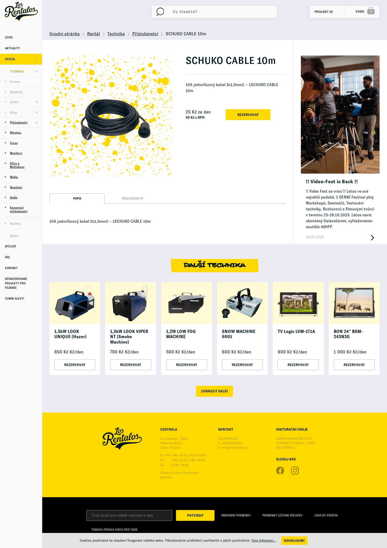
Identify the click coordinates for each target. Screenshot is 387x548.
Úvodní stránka (64, 33)
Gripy (13, 112)
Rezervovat (248, 115)
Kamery (15, 81)
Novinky (15, 223)
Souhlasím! (294, 541)
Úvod (9, 37)
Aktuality (12, 48)
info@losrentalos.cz (234, 447)
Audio (14, 197)
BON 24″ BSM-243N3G (348, 334)
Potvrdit (195, 515)
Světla (14, 102)
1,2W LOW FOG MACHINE (181, 334)
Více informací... (264, 540)
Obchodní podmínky (236, 515)
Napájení (16, 187)
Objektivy (16, 92)
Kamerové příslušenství (18, 209)
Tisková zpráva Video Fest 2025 (114, 529)
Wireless (15, 132)
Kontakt (11, 268)
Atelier (10, 246)
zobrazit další (214, 391)
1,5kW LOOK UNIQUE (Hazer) (70, 334)
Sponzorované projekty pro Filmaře (16, 283)
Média (14, 177)
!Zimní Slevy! (14, 298)
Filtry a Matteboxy (17, 165)
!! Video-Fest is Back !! (332, 181)
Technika (17, 71)
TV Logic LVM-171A (296, 331)
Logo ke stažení (326, 515)
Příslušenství (18, 122)
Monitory (16, 153)
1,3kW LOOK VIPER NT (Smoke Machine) (129, 337)
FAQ (7, 257)
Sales (14, 236)
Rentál (10, 59)
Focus (14, 143)
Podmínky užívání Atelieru (282, 515)
